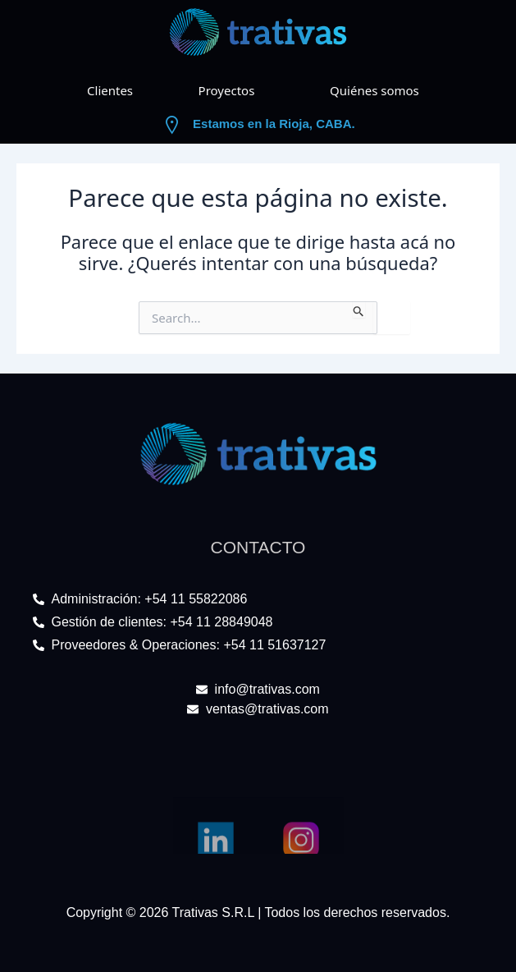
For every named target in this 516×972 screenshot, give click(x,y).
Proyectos (227, 90)
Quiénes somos (374, 90)
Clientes (110, 90)
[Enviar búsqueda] (359, 309)
